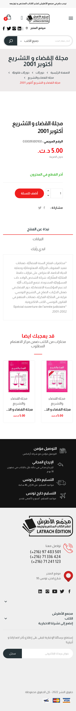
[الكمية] (57, 193)
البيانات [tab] (38, 239)
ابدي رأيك (38, 249)
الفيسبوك (69, 591)
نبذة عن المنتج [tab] (38, 229)
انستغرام (47, 591)
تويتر (62, 591)
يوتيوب (54, 591)
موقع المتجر (36, 27)
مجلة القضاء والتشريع (19, 401)
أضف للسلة (29, 193)
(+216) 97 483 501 (45, 552)
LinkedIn (40, 591)
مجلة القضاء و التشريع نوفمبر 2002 (19, 409)
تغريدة (40, 208)
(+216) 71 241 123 (46, 561)
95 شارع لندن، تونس (48, 578)
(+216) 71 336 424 (45, 556)
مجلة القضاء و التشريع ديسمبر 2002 (57, 409)
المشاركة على (44, 208)
